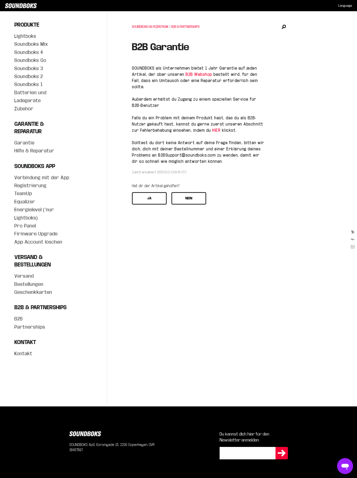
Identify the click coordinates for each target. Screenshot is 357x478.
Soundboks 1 (28, 84)
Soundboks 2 (28, 76)
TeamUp (23, 193)
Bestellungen (28, 284)
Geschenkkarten (33, 292)
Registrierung (30, 185)
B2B (18, 318)
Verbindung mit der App (41, 177)
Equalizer (24, 201)
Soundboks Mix (31, 44)
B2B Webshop (199, 74)
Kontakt (23, 353)
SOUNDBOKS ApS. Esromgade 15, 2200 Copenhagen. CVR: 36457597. (112, 447)
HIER (216, 130)
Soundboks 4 (28, 52)
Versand (24, 276)
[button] (149, 198)
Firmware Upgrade (36, 233)
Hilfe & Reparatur (34, 150)
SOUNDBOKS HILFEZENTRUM (150, 27)
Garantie (24, 142)
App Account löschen (38, 242)
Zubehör (24, 108)
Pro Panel (25, 225)
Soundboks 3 (28, 68)
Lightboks (25, 36)
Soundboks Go (30, 60)
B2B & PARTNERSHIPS (185, 27)
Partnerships (29, 327)
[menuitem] (345, 5)
